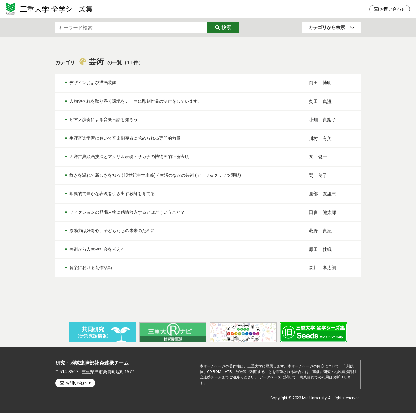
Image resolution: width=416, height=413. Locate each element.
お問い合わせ (392, 9)
